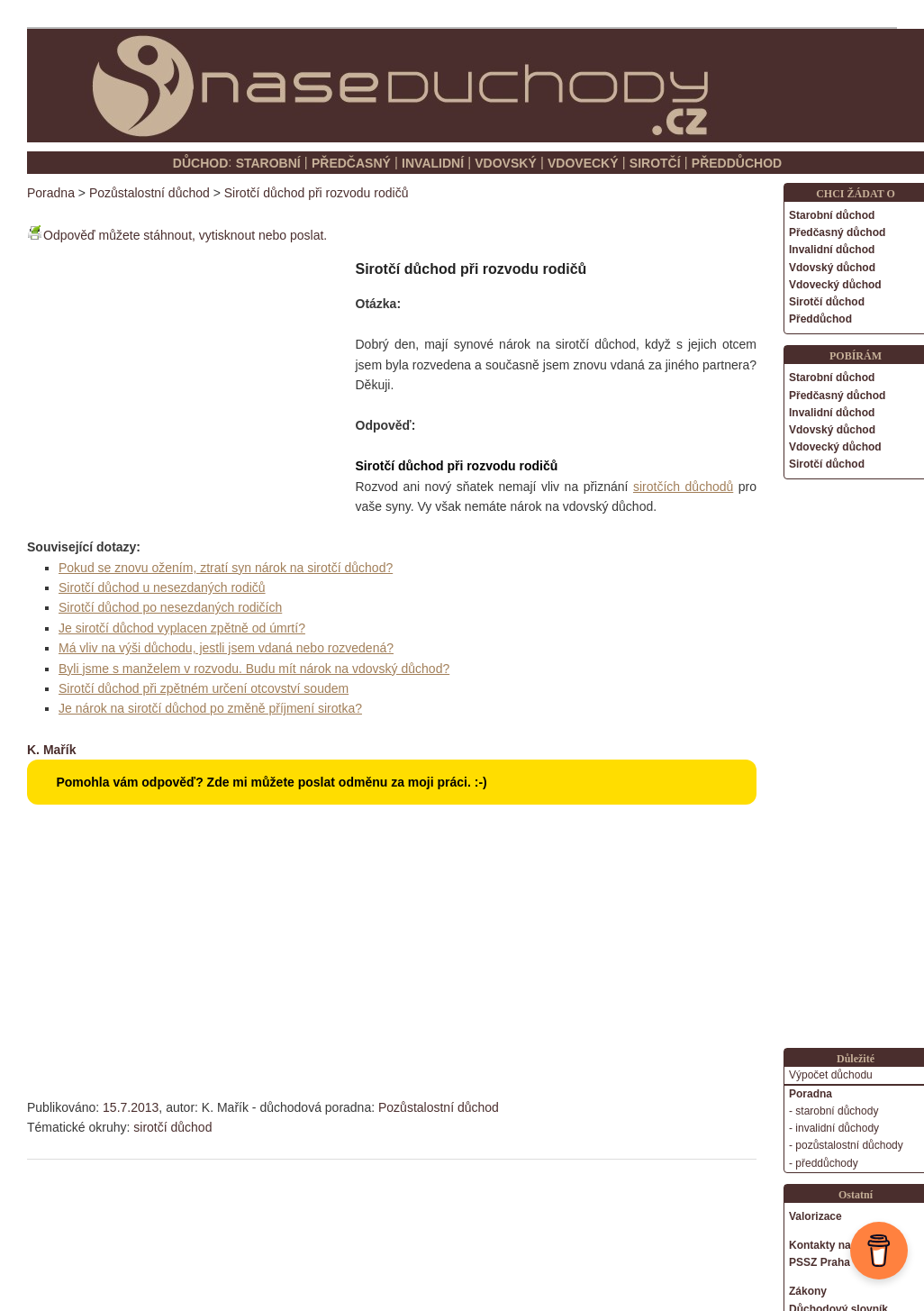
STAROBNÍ (268, 163)
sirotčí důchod (172, 1127)
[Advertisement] (178, 376)
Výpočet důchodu (831, 1075)
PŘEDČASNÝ (351, 163)
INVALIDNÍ (433, 163)
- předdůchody (823, 1163)
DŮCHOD (200, 163)
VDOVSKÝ (505, 163)
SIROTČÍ (655, 163)
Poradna (51, 193)
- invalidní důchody (834, 1128)
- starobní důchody (833, 1111)
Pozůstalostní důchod (438, 1107)
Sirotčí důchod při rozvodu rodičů (316, 193)
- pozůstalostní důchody (846, 1145)
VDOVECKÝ (583, 163)
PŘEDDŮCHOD (737, 163)
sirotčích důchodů (683, 486)
